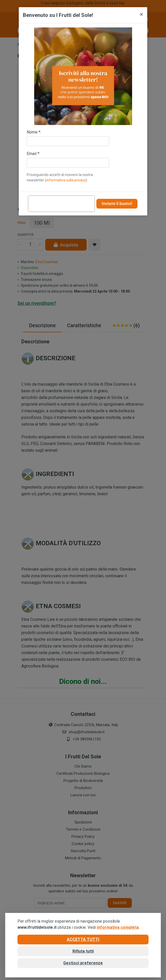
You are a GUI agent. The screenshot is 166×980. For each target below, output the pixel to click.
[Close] (141, 14)
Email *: (33, 153)
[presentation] (61, 203)
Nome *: (34, 132)
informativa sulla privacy (66, 180)
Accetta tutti (83, 939)
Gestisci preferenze (83, 963)
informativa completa (118, 927)
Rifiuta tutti (83, 951)
